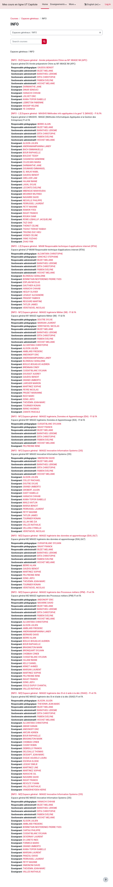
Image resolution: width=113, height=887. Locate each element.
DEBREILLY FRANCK (32, 748)
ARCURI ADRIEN (30, 732)
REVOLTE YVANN (31, 783)
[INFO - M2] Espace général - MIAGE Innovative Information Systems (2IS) (47, 794)
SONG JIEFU (29, 399)
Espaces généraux (30, 18)
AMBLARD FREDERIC (33, 351)
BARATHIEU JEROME (47, 74)
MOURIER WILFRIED (32, 194)
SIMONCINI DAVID (46, 458)
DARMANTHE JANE (32, 87)
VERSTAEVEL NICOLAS (34, 308)
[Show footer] (105, 879)
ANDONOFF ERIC (31, 355)
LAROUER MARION (32, 383)
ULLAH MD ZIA (30, 522)
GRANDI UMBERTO (32, 380)
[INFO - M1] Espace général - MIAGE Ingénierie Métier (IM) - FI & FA (43, 312)
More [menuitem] (71, 4)
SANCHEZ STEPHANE (48, 257)
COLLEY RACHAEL (31, 480)
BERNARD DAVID (31, 634)
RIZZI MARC (28, 396)
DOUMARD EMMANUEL (34, 168)
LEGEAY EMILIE (30, 764)
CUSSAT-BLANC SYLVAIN (35, 370)
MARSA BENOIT (30, 506)
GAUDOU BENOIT (46, 67)
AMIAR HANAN (30, 726)
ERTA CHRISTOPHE (46, 77)
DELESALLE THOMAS (33, 751)
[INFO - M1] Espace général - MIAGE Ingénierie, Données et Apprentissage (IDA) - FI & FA (54, 416)
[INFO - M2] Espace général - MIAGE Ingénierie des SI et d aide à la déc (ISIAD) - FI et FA (53, 693)
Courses (14, 18)
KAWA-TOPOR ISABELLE (34, 99)
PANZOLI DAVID (30, 856)
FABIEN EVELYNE (45, 80)
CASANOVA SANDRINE (34, 159)
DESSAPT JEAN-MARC (33, 755)
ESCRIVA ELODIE (31, 761)
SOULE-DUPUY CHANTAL (35, 685)
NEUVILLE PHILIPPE (32, 200)
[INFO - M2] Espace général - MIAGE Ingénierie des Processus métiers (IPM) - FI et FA (52, 592)
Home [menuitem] (45, 4)
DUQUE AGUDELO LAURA (35, 758)
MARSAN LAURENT (47, 323)
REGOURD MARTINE (32, 301)
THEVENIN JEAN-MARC (34, 402)
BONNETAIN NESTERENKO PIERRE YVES (42, 279)
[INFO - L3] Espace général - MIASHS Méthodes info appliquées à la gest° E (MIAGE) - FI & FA (56, 113)
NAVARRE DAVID (31, 197)
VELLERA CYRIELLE (32, 528)
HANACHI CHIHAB (31, 93)
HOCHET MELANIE (46, 83)
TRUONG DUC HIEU (32, 232)
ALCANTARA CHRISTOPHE (50, 254)
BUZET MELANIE (45, 71)
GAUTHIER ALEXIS (31, 285)
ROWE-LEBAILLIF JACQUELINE (37, 219)
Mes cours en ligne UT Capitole (19, 4)
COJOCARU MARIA (32, 162)
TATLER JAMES (30, 304)
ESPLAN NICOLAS (31, 282)
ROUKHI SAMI (29, 216)
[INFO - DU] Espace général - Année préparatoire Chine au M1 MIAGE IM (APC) (49, 60)
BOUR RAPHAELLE (32, 152)
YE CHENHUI (29, 109)
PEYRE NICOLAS (31, 390)
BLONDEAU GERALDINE (34, 276)
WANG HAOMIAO (31, 409)
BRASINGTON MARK (32, 647)
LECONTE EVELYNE (32, 187)
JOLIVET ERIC (29, 96)
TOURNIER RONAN (32, 405)
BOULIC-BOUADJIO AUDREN (36, 364)
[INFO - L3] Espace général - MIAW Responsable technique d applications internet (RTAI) (54, 246)
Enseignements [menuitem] (57, 4)
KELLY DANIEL (29, 663)
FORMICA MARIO (31, 843)
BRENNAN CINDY (31, 367)
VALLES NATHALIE (32, 525)
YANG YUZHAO (30, 238)
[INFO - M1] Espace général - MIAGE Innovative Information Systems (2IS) (47, 450)
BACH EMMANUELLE (33, 149)
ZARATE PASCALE (31, 412)
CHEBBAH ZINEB (31, 654)
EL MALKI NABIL (31, 172)
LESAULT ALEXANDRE (33, 295)
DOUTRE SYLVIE (45, 319)
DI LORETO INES (30, 840)
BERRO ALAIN (44, 124)
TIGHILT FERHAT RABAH (34, 229)
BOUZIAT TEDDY (30, 156)
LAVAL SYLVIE (29, 184)
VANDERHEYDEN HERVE (34, 790)
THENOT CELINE (31, 226)
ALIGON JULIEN (30, 143)
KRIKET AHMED (30, 666)
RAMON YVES (29, 210)
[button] (92, 4)
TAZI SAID (28, 222)
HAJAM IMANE (30, 181)
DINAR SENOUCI (30, 90)
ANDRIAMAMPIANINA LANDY (37, 146)
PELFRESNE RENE (31, 446)
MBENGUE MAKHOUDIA (34, 191)
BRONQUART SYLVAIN (33, 650)
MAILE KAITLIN (30, 502)
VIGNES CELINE (30, 235)
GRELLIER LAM (30, 178)
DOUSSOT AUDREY (32, 374)
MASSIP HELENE (31, 106)
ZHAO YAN (28, 241)
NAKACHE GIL (29, 774)
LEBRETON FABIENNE (33, 102)
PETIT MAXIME (30, 207)
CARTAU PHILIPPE (31, 830)
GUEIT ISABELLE (31, 493)
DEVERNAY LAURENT (33, 836)
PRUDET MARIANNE (32, 393)
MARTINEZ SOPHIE (32, 386)
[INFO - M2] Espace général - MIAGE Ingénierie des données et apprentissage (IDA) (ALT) (54, 535)
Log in (108, 4)
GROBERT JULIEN (31, 490)
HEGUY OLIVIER (30, 292)
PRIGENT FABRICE (31, 298)
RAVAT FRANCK (30, 213)
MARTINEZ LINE (30, 767)
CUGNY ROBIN (30, 745)
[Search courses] (26, 41)
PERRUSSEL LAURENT (33, 203)
